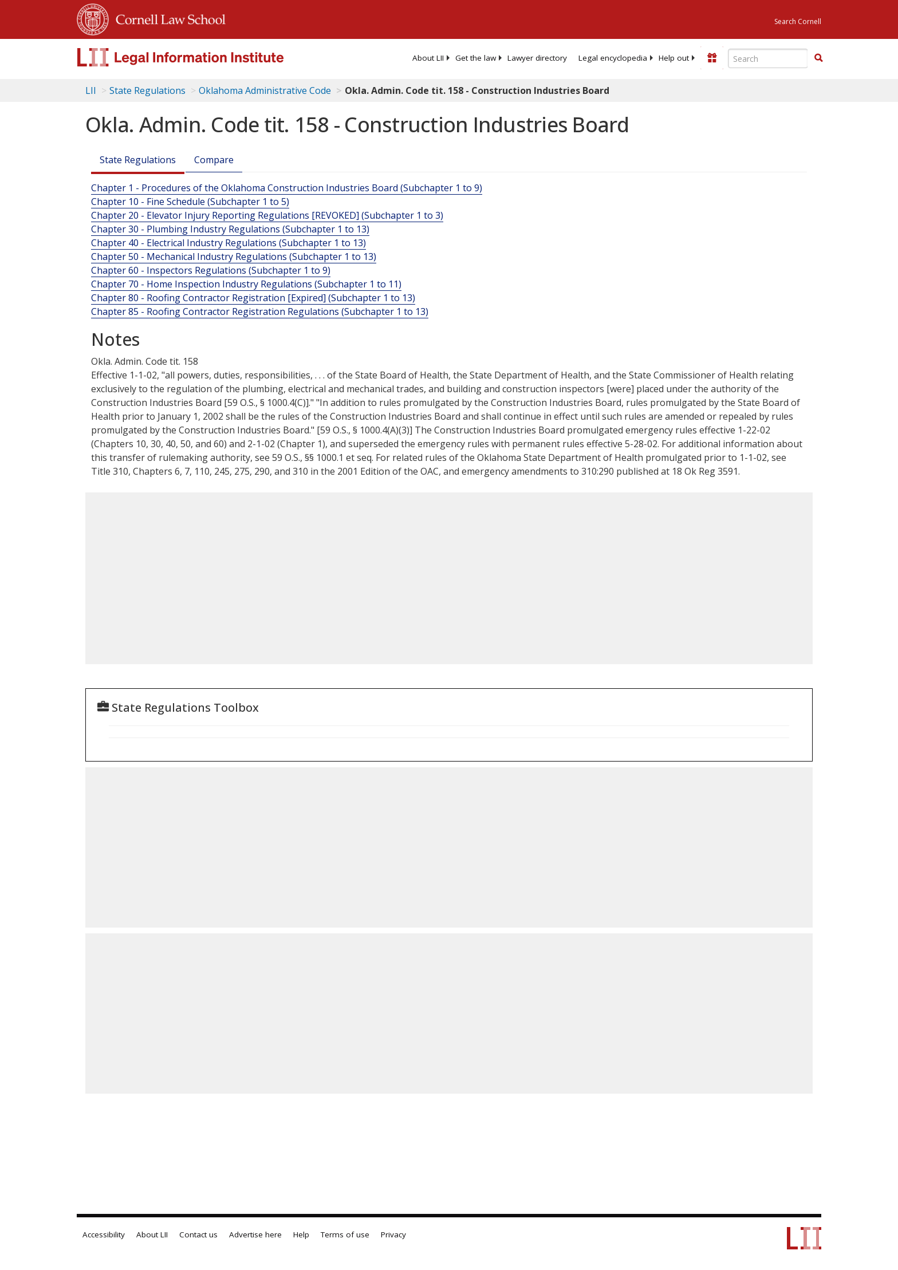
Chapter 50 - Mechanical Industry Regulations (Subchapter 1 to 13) (233, 256)
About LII (428, 58)
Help (301, 1234)
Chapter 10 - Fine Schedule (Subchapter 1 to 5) (190, 201)
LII (90, 90)
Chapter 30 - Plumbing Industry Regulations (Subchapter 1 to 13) (230, 229)
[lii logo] (205, 57)
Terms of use (345, 1234)
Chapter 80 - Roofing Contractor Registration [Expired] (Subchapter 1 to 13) (253, 297)
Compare (214, 159)
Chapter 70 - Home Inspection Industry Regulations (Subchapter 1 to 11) (246, 284)
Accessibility (103, 1234)
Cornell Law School (167, 18)
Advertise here (255, 1234)
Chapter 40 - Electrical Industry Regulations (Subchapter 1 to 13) (228, 242)
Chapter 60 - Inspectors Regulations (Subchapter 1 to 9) (210, 270)
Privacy (393, 1234)
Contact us (198, 1234)
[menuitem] (428, 58)
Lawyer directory (537, 58)
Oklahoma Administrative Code (265, 90)
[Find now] (818, 58)
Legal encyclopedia (612, 58)
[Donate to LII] (711, 57)
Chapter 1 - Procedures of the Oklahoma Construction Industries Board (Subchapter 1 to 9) (286, 188)
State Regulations (147, 90)
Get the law (475, 58)
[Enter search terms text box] (768, 58)
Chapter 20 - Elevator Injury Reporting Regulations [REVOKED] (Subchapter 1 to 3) (267, 215)
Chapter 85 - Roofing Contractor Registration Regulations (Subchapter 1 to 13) (259, 311)
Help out (674, 58)
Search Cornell (797, 21)
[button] (818, 58)
